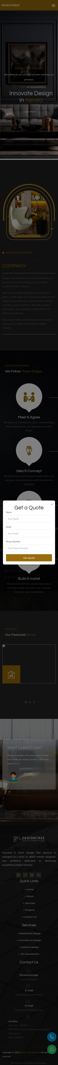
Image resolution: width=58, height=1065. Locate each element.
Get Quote (29, 557)
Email (8, 526)
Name (9, 512)
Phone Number (13, 541)
